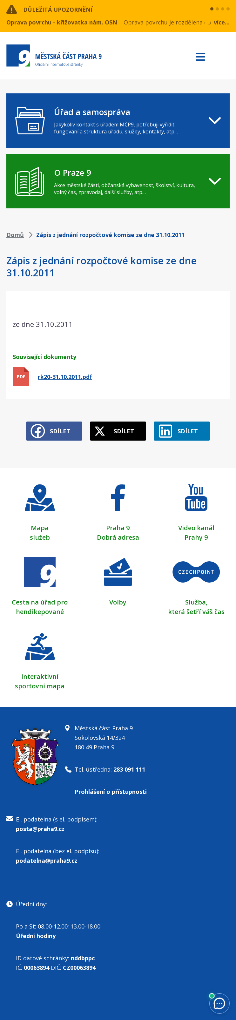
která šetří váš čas (196, 611)
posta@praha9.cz (40, 829)
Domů (15, 235)
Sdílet (60, 431)
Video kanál (196, 528)
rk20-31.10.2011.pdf (65, 377)
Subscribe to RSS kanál (224, 56)
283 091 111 (129, 769)
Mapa (40, 528)
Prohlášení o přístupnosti (111, 791)
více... (222, 22)
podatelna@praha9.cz (46, 860)
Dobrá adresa (118, 537)
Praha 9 (118, 528)
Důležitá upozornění (57, 9)
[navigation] (118, 120)
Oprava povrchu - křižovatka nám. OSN (61, 22)
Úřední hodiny (36, 936)
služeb (40, 537)
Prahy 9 (196, 537)
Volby (117, 602)
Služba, (196, 602)
